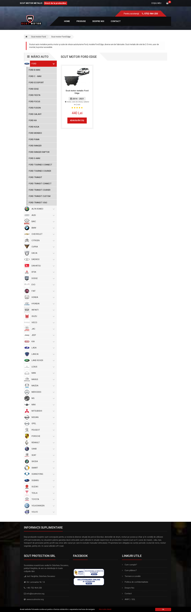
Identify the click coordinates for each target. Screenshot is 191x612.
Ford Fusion (35, 108)
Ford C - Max (35, 76)
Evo (42, 285)
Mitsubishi (42, 411)
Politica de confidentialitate (135, 582)
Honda (42, 297)
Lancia (42, 354)
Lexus (42, 367)
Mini (42, 405)
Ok (163, 609)
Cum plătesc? (129, 570)
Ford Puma (34, 139)
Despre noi (98, 21)
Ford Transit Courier (39, 190)
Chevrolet (42, 234)
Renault (42, 442)
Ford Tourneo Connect (40, 165)
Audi (42, 215)
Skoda (42, 461)
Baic (42, 221)
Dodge (42, 278)
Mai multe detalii (105, 609)
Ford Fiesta (34, 95)
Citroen (42, 240)
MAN (42, 373)
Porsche (42, 436)
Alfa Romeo (42, 209)
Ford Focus (34, 101)
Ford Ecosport (36, 82)
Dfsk (42, 272)
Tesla (42, 493)
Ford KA (33, 120)
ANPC (127, 599)
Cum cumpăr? (129, 564)
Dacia (42, 253)
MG (42, 398)
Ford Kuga (34, 127)
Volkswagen (42, 506)
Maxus (42, 379)
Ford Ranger (35, 145)
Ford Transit (35, 177)
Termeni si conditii (131, 576)
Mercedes (42, 392)
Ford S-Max (34, 158)
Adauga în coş (77, 120)
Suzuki (42, 487)
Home (67, 21)
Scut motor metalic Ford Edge (77, 92)
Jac (42, 329)
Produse (81, 21)
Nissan (42, 417)
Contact (116, 21)
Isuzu (42, 316)
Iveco (42, 322)
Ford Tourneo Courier (40, 171)
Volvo (42, 512)
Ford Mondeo (35, 133)
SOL (133, 599)
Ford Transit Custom (39, 196)
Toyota (42, 499)
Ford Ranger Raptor (39, 152)
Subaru (42, 480)
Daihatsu (42, 266)
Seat (42, 455)
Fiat (42, 291)
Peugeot (42, 430)
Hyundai (42, 304)
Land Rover (42, 360)
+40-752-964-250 (34, 588)
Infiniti (42, 310)
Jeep (42, 335)
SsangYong (42, 474)
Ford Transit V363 (38, 202)
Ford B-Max (34, 70)
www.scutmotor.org (35, 599)
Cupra (42, 247)
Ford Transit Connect (40, 183)
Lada (42, 348)
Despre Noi (128, 588)
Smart (42, 468)
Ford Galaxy (35, 114)
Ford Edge (34, 89)
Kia (42, 341)
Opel (42, 423)
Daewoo (42, 259)
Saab (42, 449)
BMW (42, 228)
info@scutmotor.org (35, 593)
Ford (42, 64)
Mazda (42, 386)
